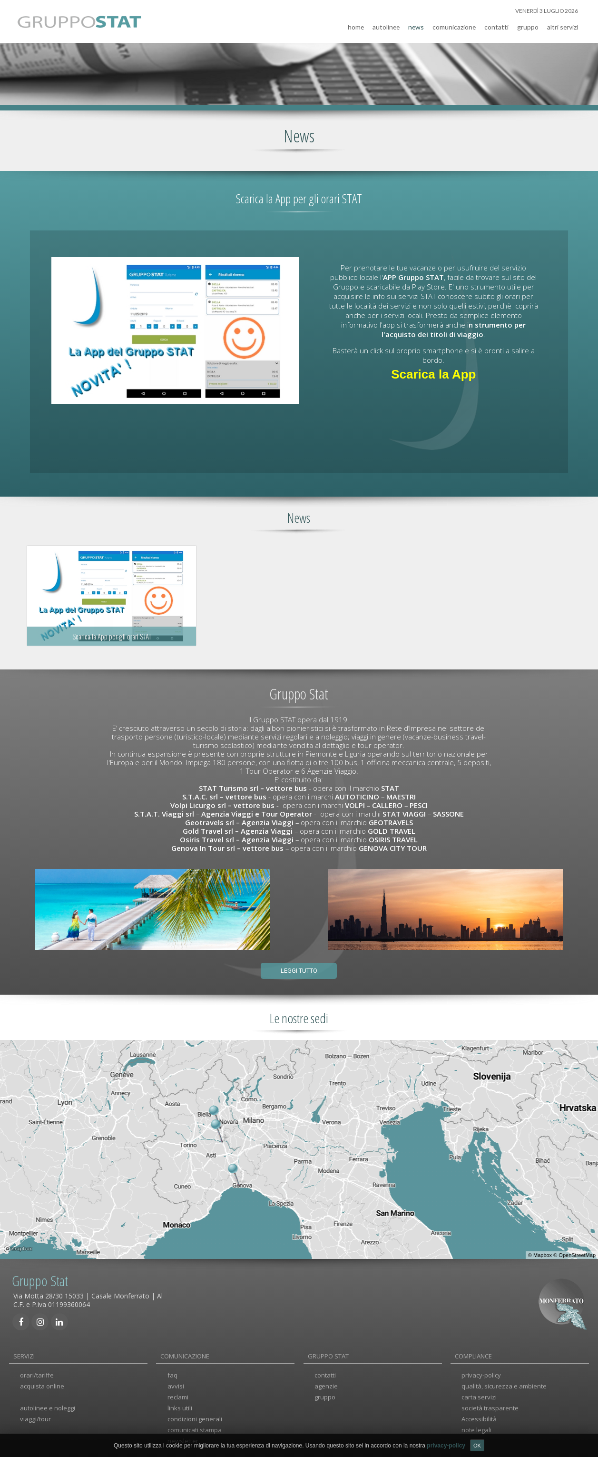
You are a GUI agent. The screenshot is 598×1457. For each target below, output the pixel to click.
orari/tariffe (37, 1374)
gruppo (528, 25)
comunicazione (454, 25)
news (416, 25)
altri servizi (562, 25)
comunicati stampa (194, 1428)
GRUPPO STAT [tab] (328, 1354)
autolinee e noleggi (47, 1406)
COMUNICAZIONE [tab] (184, 1354)
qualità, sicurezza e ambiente (504, 1385)
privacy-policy (481, 1374)
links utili (179, 1406)
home (356, 25)
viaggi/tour (35, 1417)
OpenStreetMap (577, 1254)
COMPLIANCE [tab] (473, 1354)
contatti (496, 25)
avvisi (175, 1385)
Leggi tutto (299, 969)
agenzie (326, 1385)
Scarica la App (433, 373)
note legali (476, 1428)
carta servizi (479, 1395)
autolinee (386, 25)
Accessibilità (479, 1417)
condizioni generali (194, 1417)
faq (172, 1374)
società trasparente (490, 1406)
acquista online (42, 1385)
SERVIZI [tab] (24, 1354)
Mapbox (542, 1254)
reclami (177, 1395)
